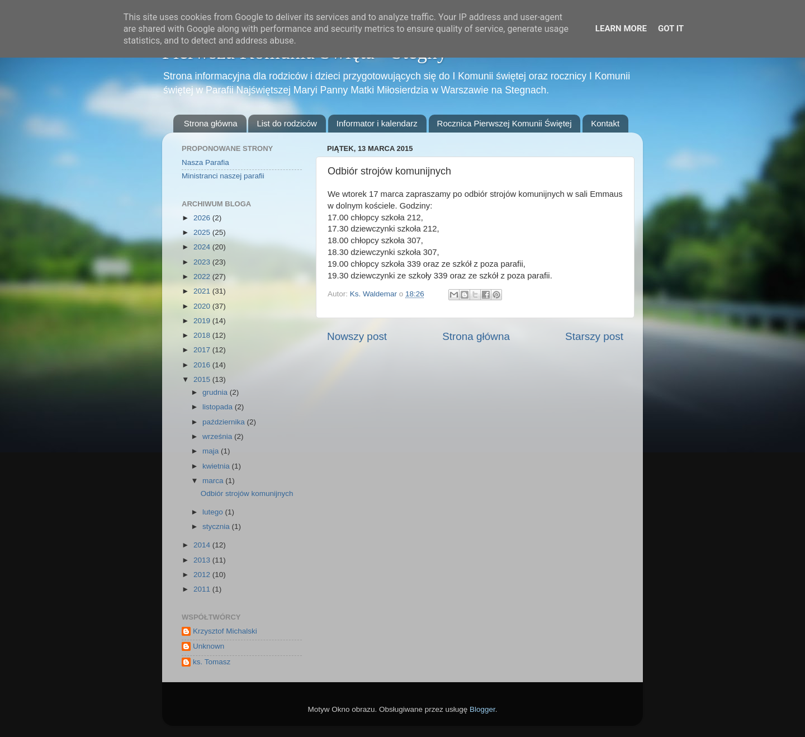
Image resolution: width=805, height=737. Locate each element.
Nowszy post (357, 336)
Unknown (208, 646)
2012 (202, 574)
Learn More (621, 28)
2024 (202, 247)
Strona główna (211, 123)
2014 (202, 545)
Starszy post (594, 336)
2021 (202, 291)
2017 (202, 350)
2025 (202, 232)
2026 (202, 218)
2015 (202, 379)
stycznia (217, 526)
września (218, 436)
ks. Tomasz (211, 662)
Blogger (482, 709)
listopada (218, 407)
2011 (202, 589)
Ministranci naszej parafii (223, 176)
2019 (202, 320)
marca (213, 480)
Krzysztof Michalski (225, 631)
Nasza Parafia (205, 162)
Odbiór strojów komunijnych (247, 493)
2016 (202, 365)
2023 (202, 262)
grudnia (216, 392)
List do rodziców (287, 123)
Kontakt (605, 123)
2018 (202, 335)
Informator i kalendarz (377, 123)
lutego (213, 512)
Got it (671, 28)
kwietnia (217, 466)
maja (211, 451)
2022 (202, 276)
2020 (202, 306)
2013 (202, 560)
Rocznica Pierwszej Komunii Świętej (504, 123)
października (224, 422)
